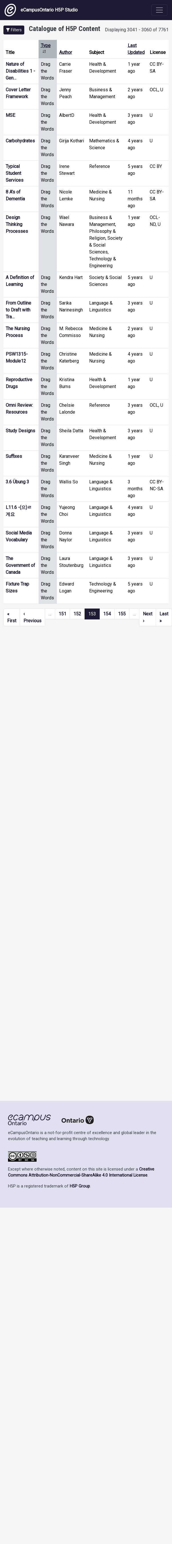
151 (62, 614)
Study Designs (20, 430)
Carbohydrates (20, 141)
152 (77, 614)
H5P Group (80, 1186)
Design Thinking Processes (17, 224)
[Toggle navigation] (159, 10)
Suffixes (14, 456)
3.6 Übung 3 (17, 482)
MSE (10, 115)
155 (122, 614)
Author (65, 52)
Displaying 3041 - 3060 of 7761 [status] (137, 29)
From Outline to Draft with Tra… (18, 309)
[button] (13, 30)
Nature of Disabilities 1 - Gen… (20, 71)
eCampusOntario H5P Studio (41, 10)
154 (107, 614)
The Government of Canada (20, 565)
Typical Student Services (14, 173)
